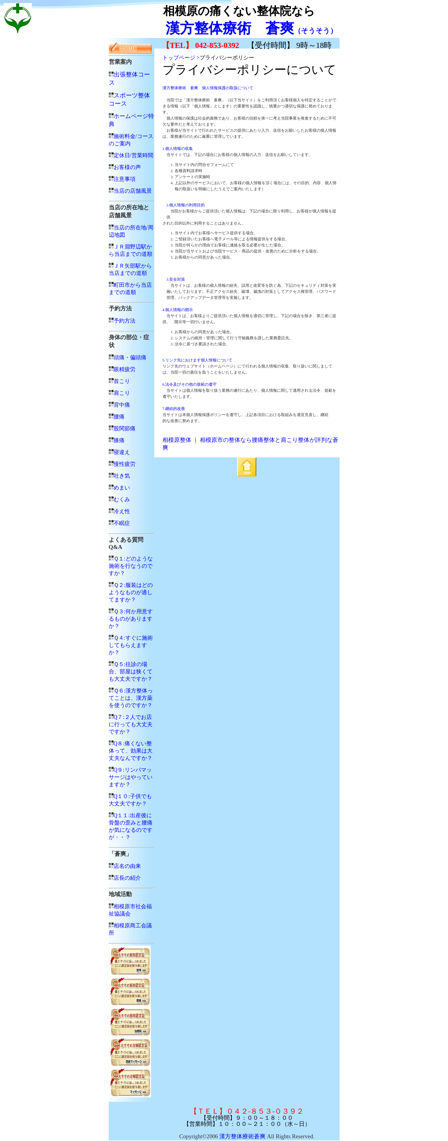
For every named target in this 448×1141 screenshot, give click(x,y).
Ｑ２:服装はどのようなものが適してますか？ (131, 592)
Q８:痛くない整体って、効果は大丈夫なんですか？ (130, 750)
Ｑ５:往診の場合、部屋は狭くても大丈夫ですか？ (130, 671)
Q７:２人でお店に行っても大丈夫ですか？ (130, 724)
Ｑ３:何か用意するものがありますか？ (131, 618)
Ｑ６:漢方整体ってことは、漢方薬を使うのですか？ (131, 698)
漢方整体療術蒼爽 (242, 1136)
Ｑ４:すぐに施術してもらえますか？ (131, 645)
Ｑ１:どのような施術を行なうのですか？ (131, 566)
